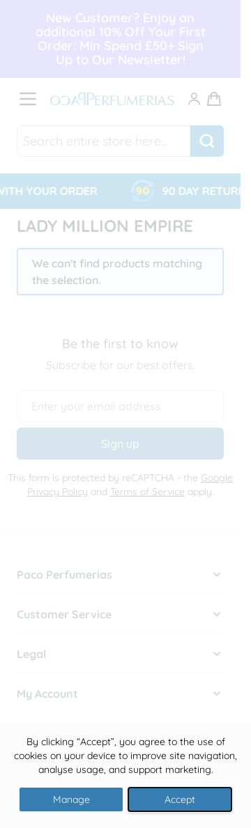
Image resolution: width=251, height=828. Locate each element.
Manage (71, 799)
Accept (180, 799)
